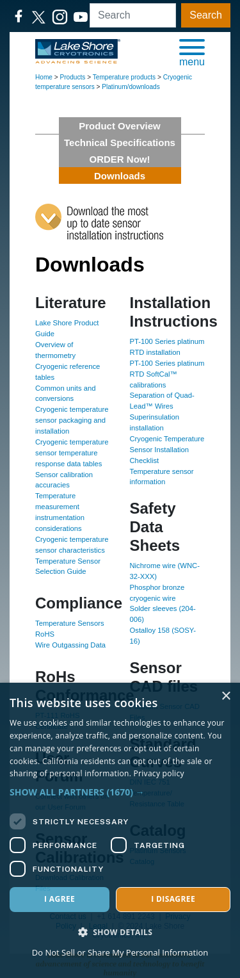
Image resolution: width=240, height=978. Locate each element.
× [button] (225, 696)
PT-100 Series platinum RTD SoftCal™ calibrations (167, 374)
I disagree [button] (173, 898)
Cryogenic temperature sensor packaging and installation (71, 420)
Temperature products (124, 77)
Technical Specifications (119, 142)
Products (73, 77)
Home (43, 77)
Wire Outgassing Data (70, 645)
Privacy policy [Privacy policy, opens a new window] (159, 773)
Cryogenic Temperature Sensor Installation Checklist (167, 449)
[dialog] (120, 830)
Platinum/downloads (130, 86)
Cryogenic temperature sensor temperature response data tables (71, 453)
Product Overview (120, 125)
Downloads (119, 175)
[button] (192, 52)
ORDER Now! (120, 159)
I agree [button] (59, 898)
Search (205, 15)
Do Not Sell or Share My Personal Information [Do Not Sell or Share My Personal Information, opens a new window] (120, 952)
